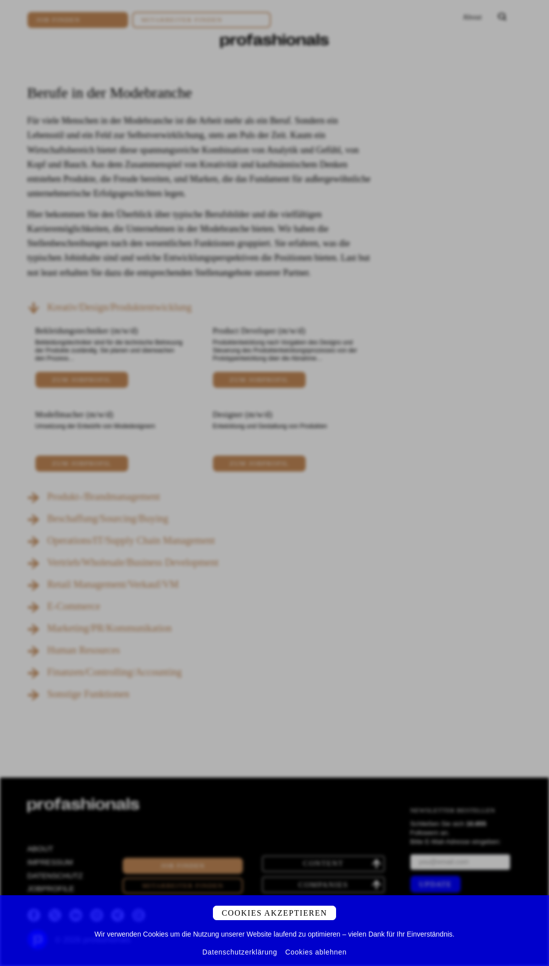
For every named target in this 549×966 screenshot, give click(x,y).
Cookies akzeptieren (274, 913)
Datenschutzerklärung (239, 952)
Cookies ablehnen (316, 952)
